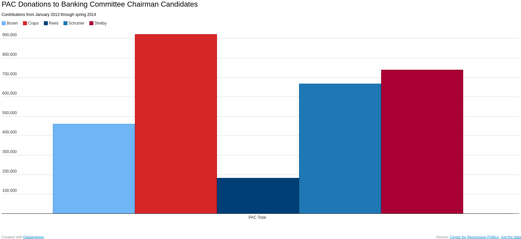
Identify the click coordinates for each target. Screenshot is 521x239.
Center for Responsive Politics (474, 237)
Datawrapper (33, 237)
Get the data (511, 237)
